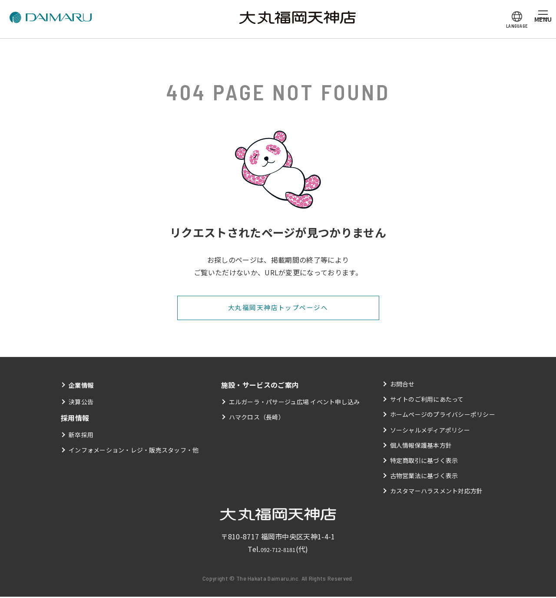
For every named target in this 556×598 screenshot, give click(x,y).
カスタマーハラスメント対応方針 (436, 492)
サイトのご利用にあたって (427, 400)
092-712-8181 (278, 550)
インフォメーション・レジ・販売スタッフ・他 (134, 451)
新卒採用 (81, 436)
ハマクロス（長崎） (256, 418)
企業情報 (83, 386)
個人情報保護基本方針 (421, 446)
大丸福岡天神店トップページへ (278, 308)
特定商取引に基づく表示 (424, 461)
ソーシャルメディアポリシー (430, 430)
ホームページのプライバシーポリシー (442, 415)
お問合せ (402, 385)
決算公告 (81, 403)
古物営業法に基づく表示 (424, 476)
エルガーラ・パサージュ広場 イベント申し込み (294, 403)
